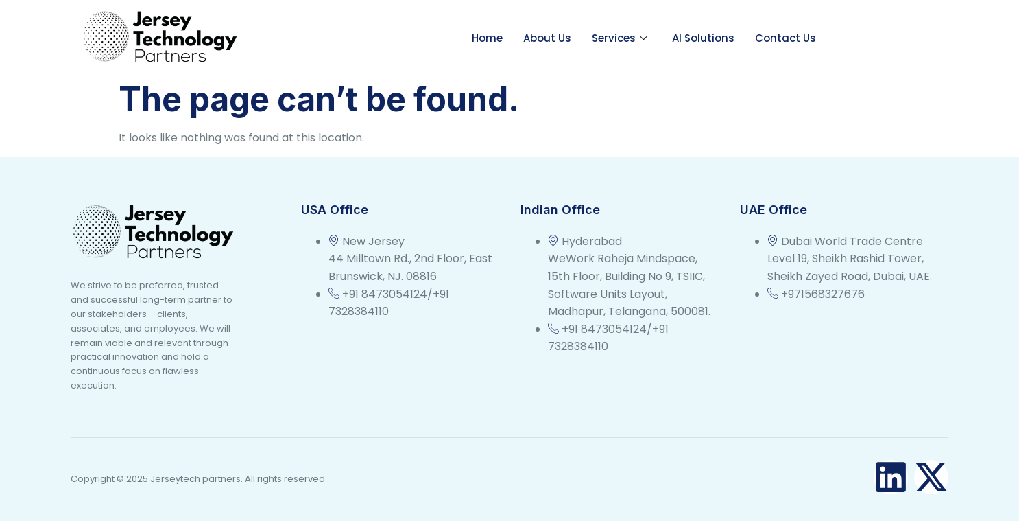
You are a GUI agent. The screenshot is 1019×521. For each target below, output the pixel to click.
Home (487, 38)
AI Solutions (703, 38)
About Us (547, 38)
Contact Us (785, 38)
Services (619, 38)
